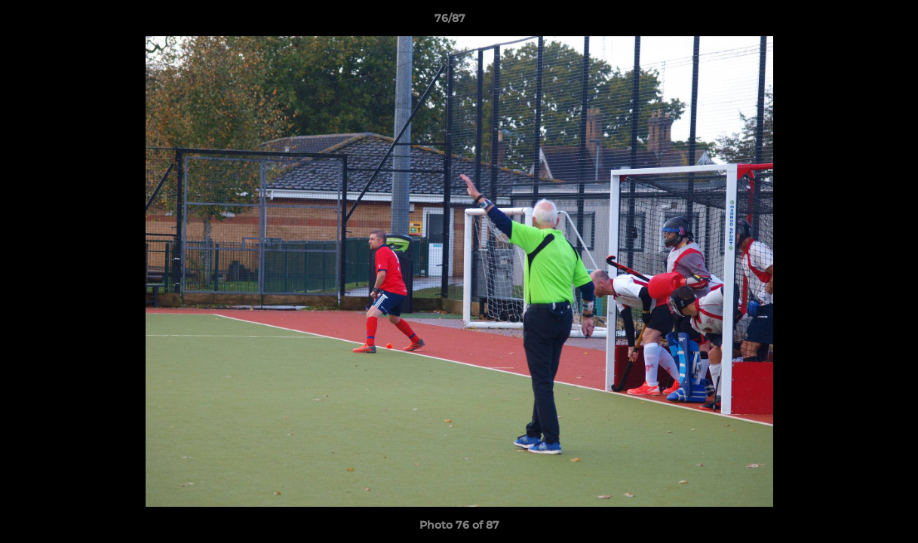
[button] (855, 22)
